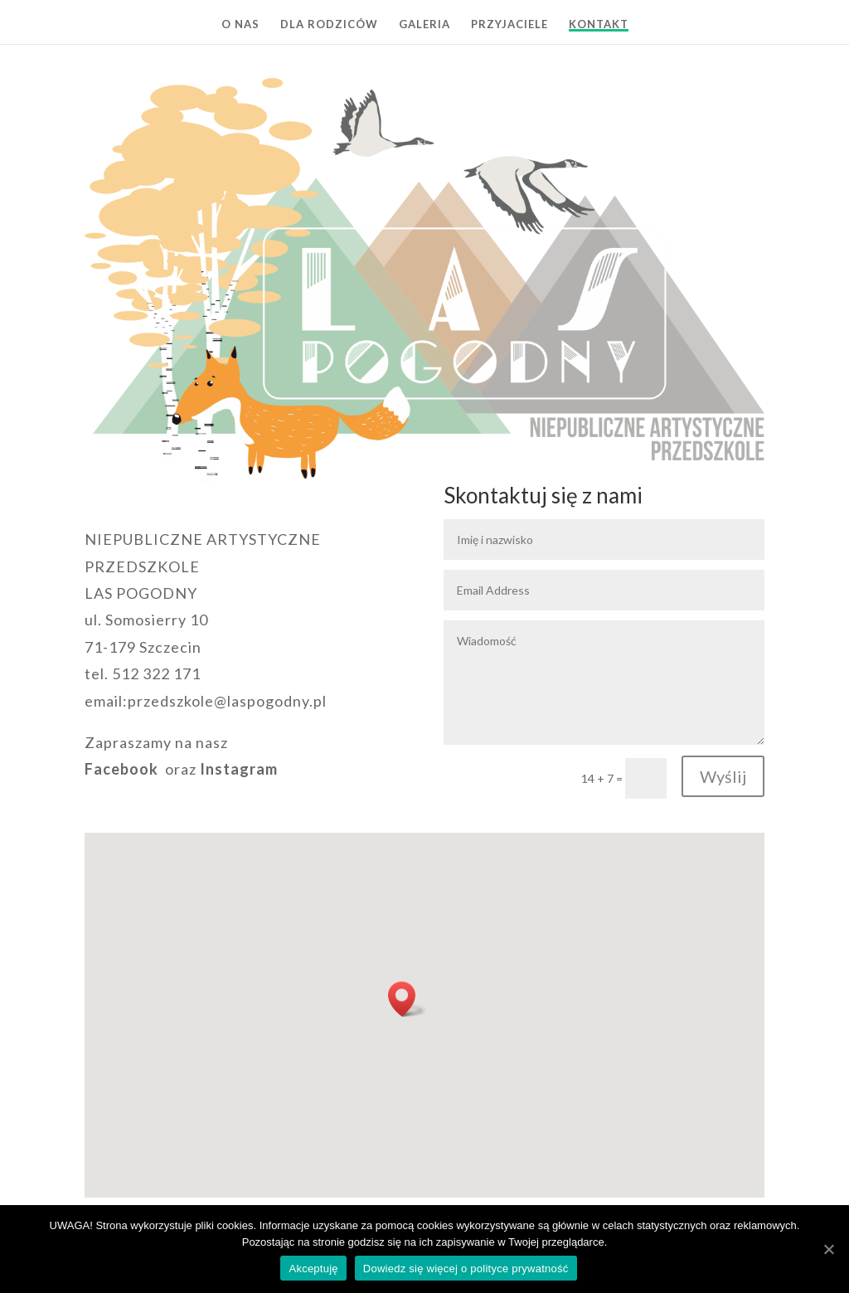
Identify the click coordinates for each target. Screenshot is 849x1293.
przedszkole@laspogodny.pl (227, 701)
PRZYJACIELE (509, 24)
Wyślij (723, 776)
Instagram (239, 769)
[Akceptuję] (828, 1249)
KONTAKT (598, 24)
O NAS (240, 24)
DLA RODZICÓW (329, 24)
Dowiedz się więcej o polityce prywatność (466, 1268)
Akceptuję (313, 1268)
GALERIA (424, 24)
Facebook (121, 769)
